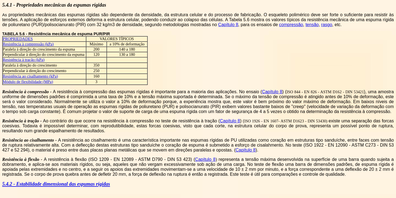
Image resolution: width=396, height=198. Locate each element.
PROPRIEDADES (18, 39)
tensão (312, 24)
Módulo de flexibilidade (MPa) (28, 81)
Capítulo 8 (272, 91)
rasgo (326, 24)
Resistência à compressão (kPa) (28, 44)
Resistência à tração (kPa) (24, 59)
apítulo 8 (229, 24)
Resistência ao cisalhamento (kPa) (30, 76)
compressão (291, 24)
